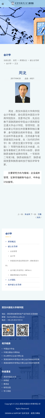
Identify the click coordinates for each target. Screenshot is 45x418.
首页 (15, 60)
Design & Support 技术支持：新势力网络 (22, 413)
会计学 (9, 63)
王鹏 (39, 214)
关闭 (38, 217)
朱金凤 (27, 214)
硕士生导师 (34, 60)
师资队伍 (23, 60)
